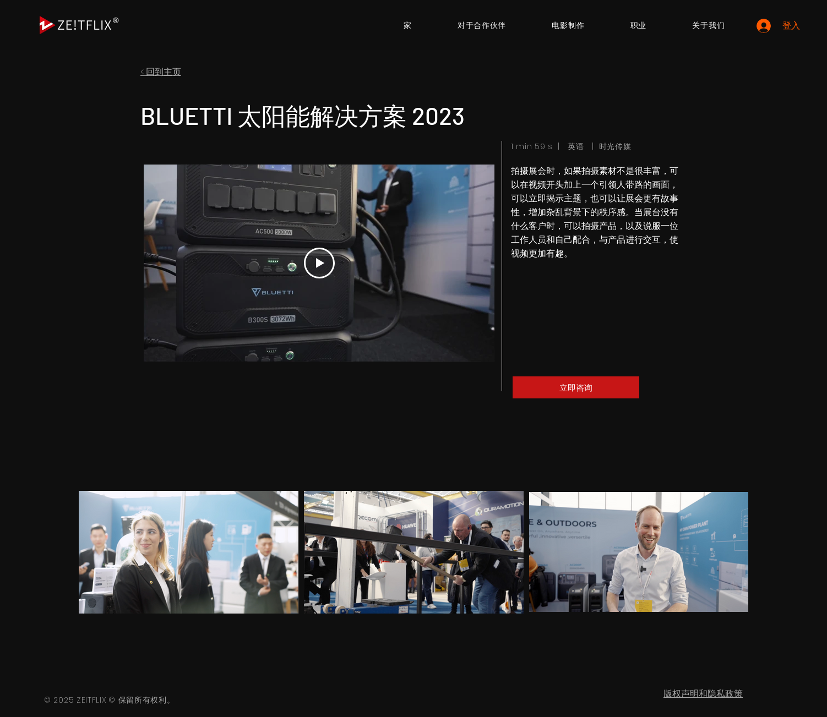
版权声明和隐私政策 (703, 693)
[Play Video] (319, 263)
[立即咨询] (576, 387)
